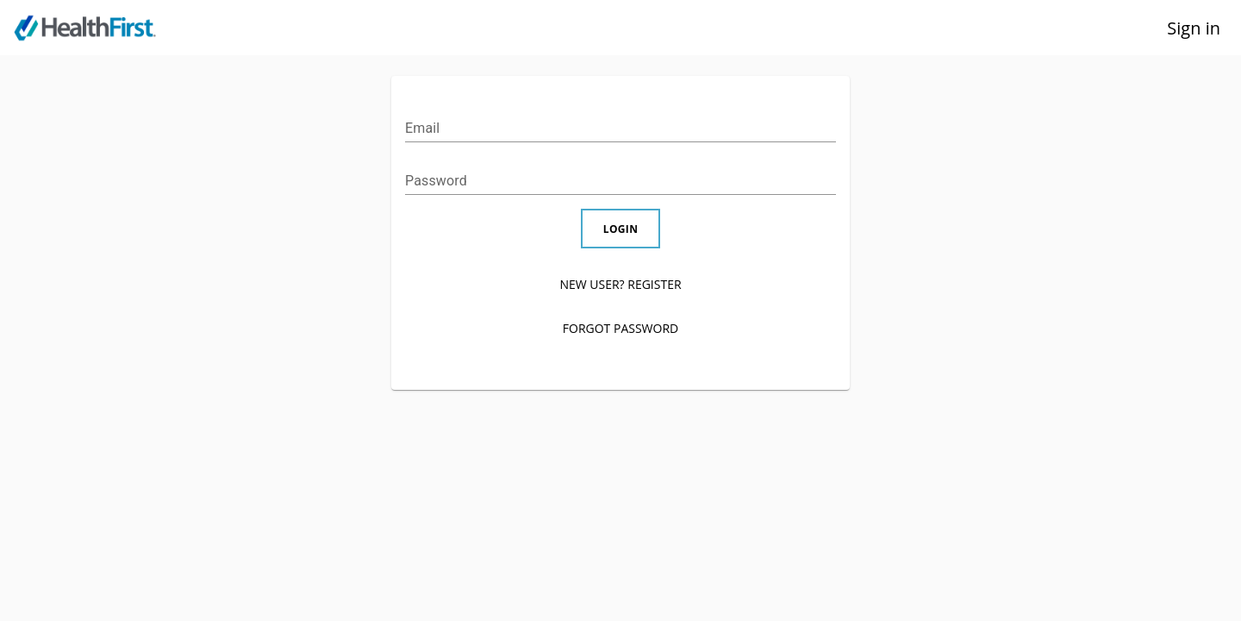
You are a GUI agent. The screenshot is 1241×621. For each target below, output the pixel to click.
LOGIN (620, 228)
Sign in (1193, 28)
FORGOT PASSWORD (620, 328)
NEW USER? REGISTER (620, 284)
